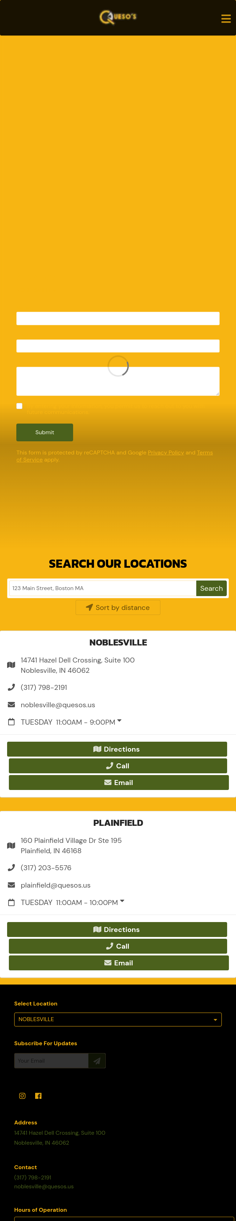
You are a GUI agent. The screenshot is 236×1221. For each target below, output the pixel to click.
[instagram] (22, 1096)
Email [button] (118, 782)
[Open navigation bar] (226, 18)
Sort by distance (117, 607)
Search (211, 588)
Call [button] (118, 765)
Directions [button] (116, 749)
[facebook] (39, 1096)
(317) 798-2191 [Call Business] (32, 1177)
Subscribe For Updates (45, 1043)
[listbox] (118, 1020)
